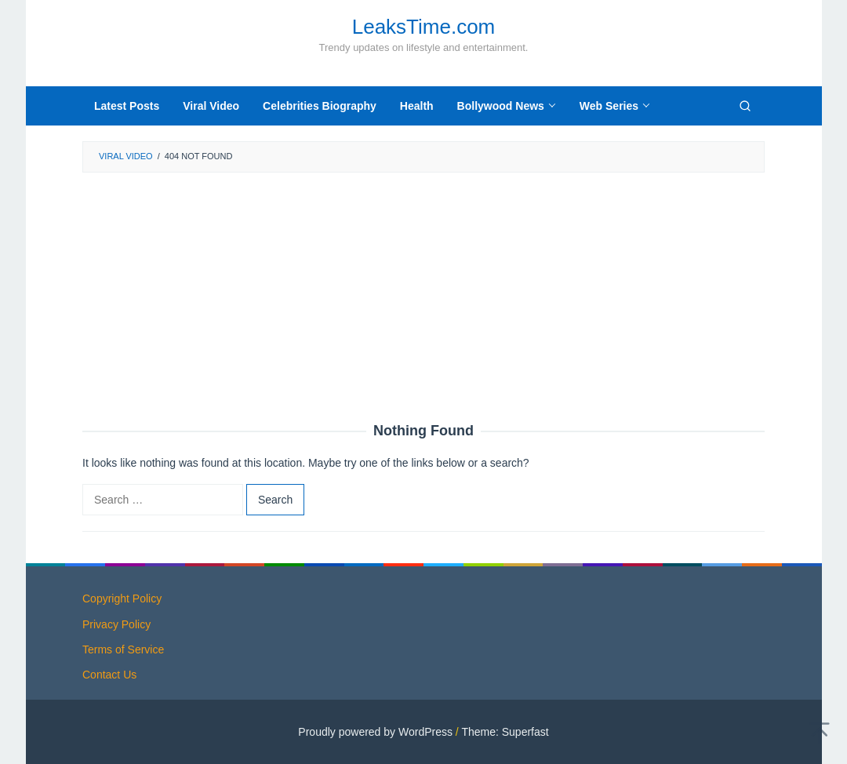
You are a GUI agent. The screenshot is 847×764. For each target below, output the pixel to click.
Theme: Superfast (504, 732)
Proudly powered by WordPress (375, 732)
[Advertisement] (423, 298)
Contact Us (109, 674)
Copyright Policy (122, 598)
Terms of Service (123, 649)
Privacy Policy (116, 624)
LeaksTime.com (424, 26)
